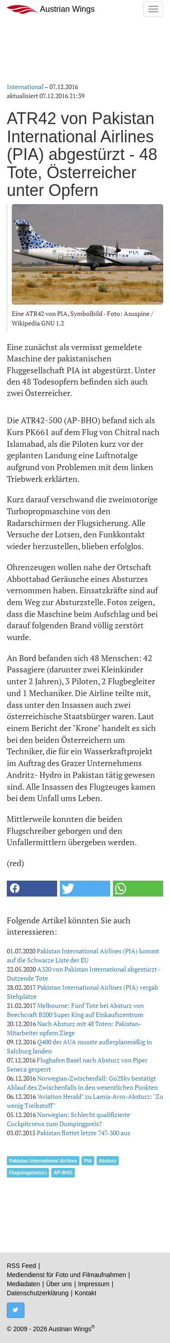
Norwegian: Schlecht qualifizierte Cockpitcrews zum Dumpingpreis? (68, 1119)
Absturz (108, 1160)
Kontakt (85, 1293)
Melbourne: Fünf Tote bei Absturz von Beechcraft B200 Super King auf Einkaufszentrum (75, 1010)
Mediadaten (23, 1284)
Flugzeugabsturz (28, 1172)
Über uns (59, 1284)
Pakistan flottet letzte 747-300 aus (83, 1132)
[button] (32, 889)
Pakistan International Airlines (43, 1160)
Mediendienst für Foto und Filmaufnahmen (66, 1274)
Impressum (93, 1284)
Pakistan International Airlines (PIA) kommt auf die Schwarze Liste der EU (83, 955)
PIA (88, 1160)
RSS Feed (21, 1265)
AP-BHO (62, 1172)
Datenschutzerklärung (37, 1293)
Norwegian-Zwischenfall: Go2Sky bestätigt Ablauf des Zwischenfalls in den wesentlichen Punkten (82, 1083)
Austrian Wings (51, 9)
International (25, 86)
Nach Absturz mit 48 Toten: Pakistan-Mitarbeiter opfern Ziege (74, 1028)
